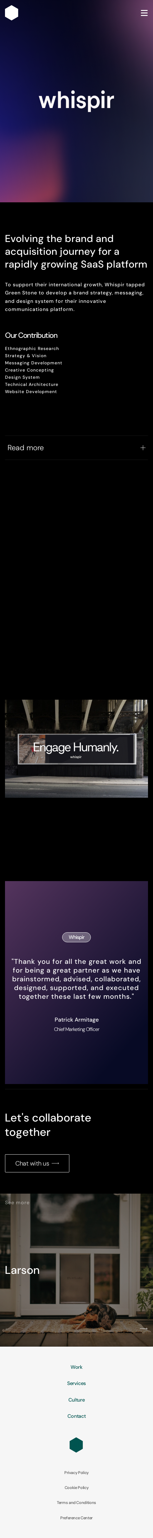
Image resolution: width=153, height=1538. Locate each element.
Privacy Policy (76, 1472)
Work (76, 1367)
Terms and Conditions (76, 1502)
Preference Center (76, 1518)
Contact (76, 1416)
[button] (9, 1329)
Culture (76, 1400)
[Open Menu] (144, 13)
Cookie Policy (77, 1487)
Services (76, 1383)
